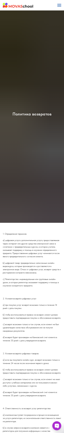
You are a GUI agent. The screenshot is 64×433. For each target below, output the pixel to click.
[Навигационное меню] (59, 5)
